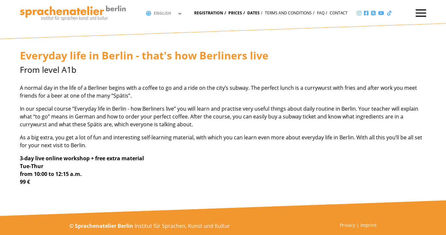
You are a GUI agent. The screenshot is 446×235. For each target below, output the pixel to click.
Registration (208, 13)
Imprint (368, 225)
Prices (235, 13)
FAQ (320, 13)
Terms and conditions (288, 13)
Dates (253, 13)
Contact (339, 13)
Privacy (347, 225)
